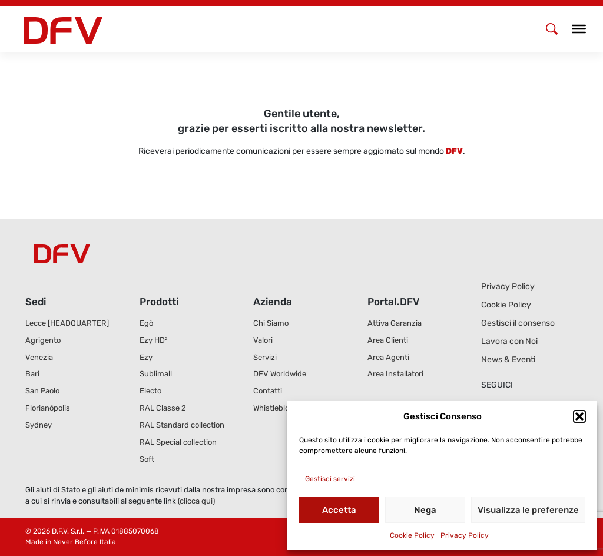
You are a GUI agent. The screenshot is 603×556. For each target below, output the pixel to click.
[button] (579, 416)
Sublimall (156, 373)
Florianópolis (47, 407)
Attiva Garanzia (394, 323)
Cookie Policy (412, 535)
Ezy (146, 357)
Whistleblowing (279, 407)
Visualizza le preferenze (528, 510)
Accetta (339, 510)
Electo (150, 390)
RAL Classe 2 (163, 407)
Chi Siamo (271, 323)
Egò (146, 323)
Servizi (265, 357)
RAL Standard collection (182, 425)
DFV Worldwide (279, 373)
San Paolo (42, 390)
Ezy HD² (153, 340)
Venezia (39, 357)
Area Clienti (387, 340)
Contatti (267, 390)
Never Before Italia (84, 542)
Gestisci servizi (330, 479)
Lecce (67, 323)
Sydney (38, 425)
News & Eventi (508, 360)
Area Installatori (395, 373)
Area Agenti (388, 357)
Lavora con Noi (509, 341)
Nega (425, 510)
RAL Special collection (178, 442)
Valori (263, 340)
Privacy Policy (464, 535)
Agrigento (43, 340)
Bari (32, 373)
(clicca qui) (196, 501)
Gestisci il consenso (518, 323)
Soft (147, 459)
